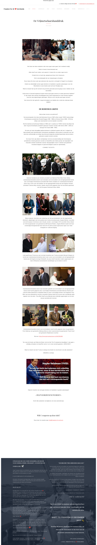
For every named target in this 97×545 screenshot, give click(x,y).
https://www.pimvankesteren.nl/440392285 (51, 336)
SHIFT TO (56, 517)
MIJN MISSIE (37, 538)
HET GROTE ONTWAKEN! (34, 539)
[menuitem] (63, 9)
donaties (31, 510)
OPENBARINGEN (23, 539)
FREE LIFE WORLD (29, 538)
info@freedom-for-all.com (56, 420)
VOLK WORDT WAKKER (18, 538)
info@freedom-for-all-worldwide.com (86, 3)
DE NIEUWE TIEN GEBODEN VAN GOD (71, 463)
